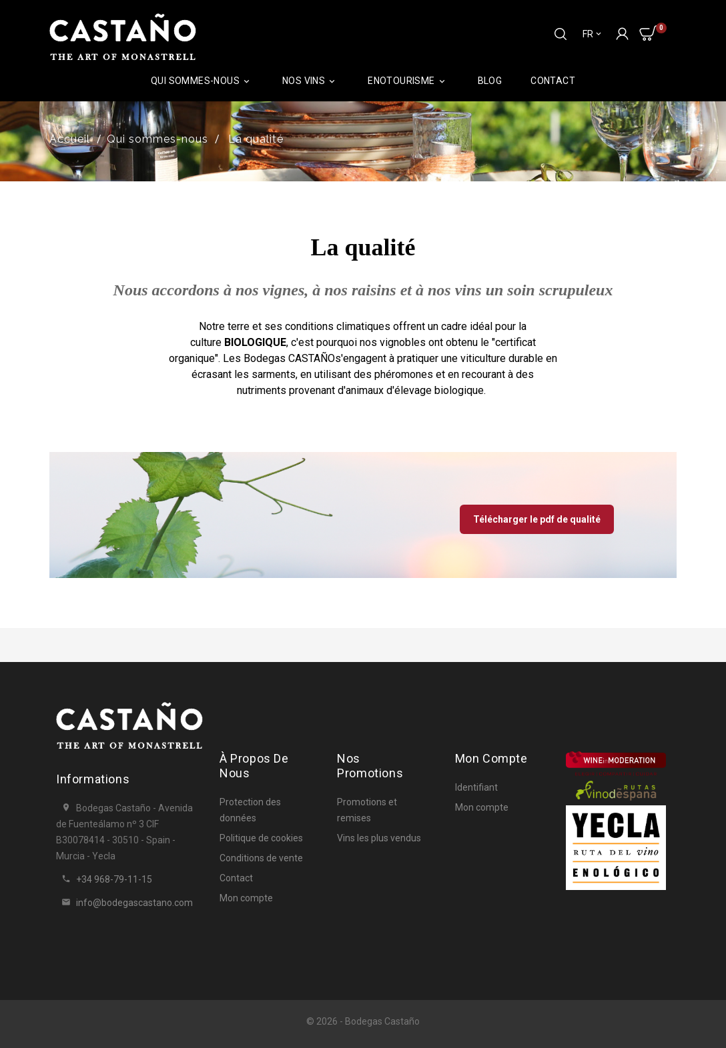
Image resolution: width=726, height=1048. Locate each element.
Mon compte (246, 898)
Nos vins (310, 81)
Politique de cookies (261, 838)
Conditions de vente (261, 858)
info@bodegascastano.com (134, 902)
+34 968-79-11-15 (114, 879)
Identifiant (476, 787)
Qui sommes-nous (202, 81)
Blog (490, 80)
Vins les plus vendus (379, 838)
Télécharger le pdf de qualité (537, 519)
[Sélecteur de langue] (593, 34)
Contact (552, 80)
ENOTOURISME (408, 81)
